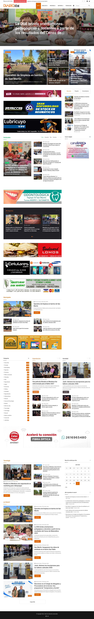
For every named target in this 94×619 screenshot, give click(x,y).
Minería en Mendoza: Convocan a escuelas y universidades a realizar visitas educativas (51, 478)
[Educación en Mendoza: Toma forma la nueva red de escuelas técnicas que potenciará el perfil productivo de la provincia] (38, 467)
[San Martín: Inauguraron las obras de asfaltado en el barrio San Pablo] (58, 58)
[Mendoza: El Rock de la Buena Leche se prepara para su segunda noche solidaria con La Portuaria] (37, 413)
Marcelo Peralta (9, 174)
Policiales (73, 69)
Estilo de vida (7, 405)
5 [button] (20, 39)
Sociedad (6, 391)
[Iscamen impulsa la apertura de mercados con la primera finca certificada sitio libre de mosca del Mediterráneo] (38, 492)
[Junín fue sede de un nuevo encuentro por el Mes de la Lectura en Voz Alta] (38, 329)
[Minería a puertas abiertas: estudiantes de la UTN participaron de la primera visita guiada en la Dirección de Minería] (67, 414)
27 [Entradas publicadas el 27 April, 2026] (66, 483)
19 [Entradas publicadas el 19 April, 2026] (88, 477)
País (51, 137)
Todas (42, 137)
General (6, 398)
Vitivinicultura (7, 396)
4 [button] (19, 39)
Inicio (38, 5)
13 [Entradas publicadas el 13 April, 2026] (66, 477)
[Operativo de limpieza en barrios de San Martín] (25, 67)
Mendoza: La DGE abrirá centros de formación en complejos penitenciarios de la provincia (81, 407)
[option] (47, 27)
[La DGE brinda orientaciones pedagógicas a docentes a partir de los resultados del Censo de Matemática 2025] (17, 158)
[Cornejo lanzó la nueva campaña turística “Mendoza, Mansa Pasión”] (38, 169)
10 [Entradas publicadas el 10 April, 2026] (81, 474)
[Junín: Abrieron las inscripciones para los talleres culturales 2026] (38, 321)
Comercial (6, 417)
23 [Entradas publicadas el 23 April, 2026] (77, 480)
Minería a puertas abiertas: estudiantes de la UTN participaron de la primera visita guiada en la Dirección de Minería (81, 415)
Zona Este (44, 5)
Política (72, 52)
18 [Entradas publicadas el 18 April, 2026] (85, 477)
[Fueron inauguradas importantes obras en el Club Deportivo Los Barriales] (32, 219)
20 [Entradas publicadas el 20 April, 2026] (66, 480)
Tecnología (68, 5)
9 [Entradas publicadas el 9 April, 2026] (77, 474)
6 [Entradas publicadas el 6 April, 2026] (66, 474)
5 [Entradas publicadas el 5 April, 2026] (88, 471)
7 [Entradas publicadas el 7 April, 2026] (70, 474)
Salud (5, 384)
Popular (77, 91)
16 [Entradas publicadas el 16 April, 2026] (77, 477)
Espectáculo (7, 381)
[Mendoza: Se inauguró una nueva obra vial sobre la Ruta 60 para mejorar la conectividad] (38, 144)
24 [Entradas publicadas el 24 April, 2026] (81, 480)
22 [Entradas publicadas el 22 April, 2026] (74, 480)
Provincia (52, 5)
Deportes (60, 5)
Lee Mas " (37, 312)
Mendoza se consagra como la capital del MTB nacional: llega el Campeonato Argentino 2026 (51, 229)
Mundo (6, 403)
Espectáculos (7, 393)
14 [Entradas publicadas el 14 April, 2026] (70, 477)
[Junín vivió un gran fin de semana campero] (58, 76)
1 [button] (31, 236)
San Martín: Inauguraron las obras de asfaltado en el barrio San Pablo (58, 63)
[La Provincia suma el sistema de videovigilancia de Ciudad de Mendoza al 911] (38, 484)
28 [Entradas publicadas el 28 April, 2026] (70, 483)
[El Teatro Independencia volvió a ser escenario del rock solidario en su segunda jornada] (37, 398)
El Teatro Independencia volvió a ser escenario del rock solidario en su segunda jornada (50, 399)
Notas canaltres (8, 415)
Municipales (7, 52)
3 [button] (18, 39)
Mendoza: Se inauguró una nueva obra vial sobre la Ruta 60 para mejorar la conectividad (52, 145)
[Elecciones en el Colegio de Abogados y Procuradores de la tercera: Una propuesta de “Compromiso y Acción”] (69, 127)
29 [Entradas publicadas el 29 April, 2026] (74, 483)
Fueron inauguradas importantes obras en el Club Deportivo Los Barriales (32, 229)
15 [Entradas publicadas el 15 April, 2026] (74, 477)
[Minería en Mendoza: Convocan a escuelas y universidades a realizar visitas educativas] (38, 476)
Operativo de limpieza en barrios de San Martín (37, 1)
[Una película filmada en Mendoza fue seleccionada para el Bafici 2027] (46, 370)
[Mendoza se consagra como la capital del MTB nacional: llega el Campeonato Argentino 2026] (51, 219)
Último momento (8, 374)
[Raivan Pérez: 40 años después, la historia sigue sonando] (37, 406)
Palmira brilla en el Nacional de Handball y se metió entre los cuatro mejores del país (14, 229)
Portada (6, 365)
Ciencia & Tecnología (9, 401)
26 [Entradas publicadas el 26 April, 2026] (88, 480)
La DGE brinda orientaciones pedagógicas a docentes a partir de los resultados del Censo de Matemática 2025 (78, 502)
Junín (50, 69)
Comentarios (85, 91)
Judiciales (6, 420)
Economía (47, 137)
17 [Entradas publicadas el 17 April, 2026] (81, 477)
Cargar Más (32, 601)
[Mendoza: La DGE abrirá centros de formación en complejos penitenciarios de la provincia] (67, 406)
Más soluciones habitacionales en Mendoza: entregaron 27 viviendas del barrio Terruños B (52, 162)
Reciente (69, 91)
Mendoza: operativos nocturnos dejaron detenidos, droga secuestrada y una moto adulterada (78, 78)
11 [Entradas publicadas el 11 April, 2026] (85, 474)
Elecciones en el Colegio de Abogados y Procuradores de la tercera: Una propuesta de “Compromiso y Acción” (80, 61)
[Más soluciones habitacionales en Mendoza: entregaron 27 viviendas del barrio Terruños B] (38, 161)
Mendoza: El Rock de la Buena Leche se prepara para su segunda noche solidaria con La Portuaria (51, 414)
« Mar (66, 487)
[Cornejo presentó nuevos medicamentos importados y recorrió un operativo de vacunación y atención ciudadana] (38, 152)
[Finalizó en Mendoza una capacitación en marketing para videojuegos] (17, 472)
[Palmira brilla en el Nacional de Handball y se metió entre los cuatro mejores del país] (14, 219)
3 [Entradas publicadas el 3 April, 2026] (81, 471)
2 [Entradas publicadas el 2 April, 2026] (77, 471)
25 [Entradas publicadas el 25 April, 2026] (85, 480)
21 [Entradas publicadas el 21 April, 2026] (70, 480)
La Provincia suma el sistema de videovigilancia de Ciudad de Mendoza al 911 (52, 486)
